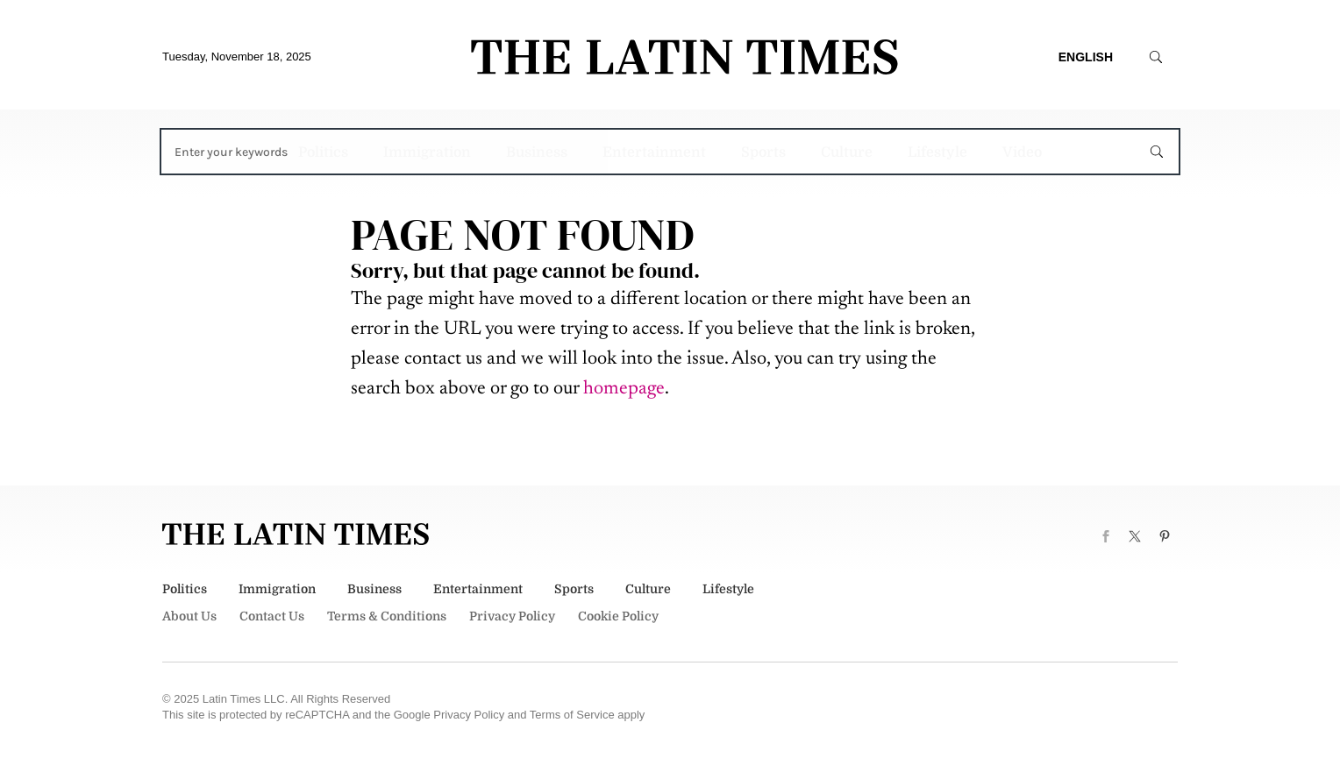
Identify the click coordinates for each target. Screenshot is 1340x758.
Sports (763, 152)
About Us (189, 616)
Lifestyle (937, 152)
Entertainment (654, 152)
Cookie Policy (618, 616)
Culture (847, 152)
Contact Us (271, 616)
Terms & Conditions (386, 616)
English (1085, 57)
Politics (323, 152)
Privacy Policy (512, 616)
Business (536, 152)
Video (1022, 152)
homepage (624, 389)
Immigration (427, 152)
